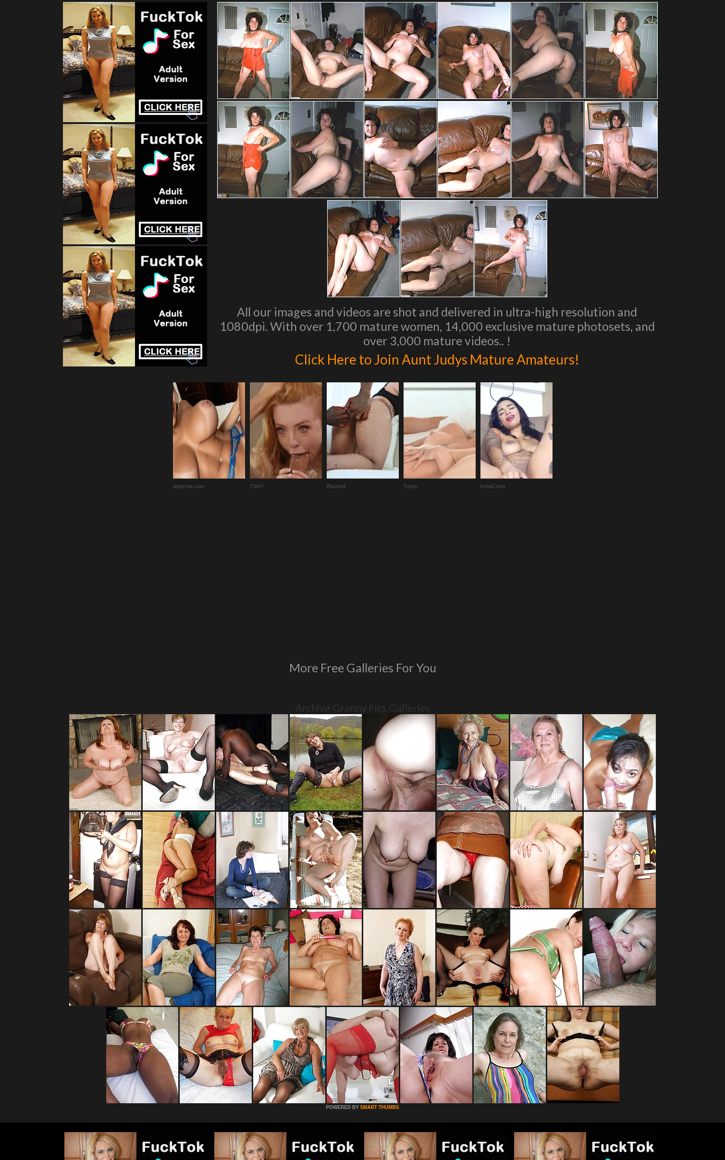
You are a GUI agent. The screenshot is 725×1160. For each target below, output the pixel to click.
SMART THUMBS (379, 976)
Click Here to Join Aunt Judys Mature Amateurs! (437, 358)
